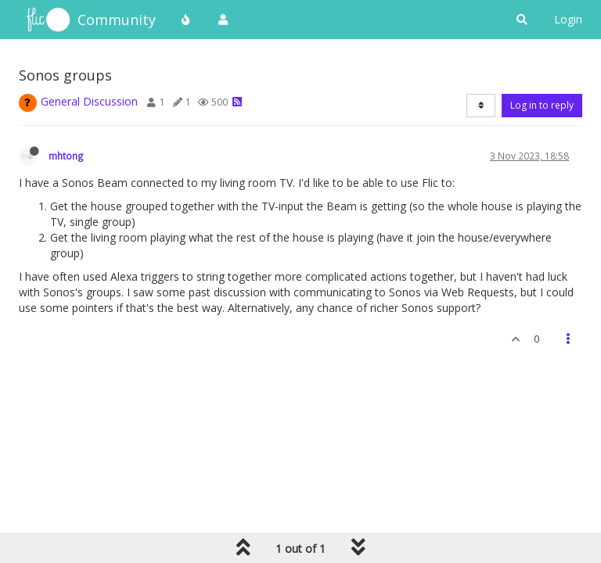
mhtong (66, 155)
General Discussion (89, 101)
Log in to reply (542, 105)
